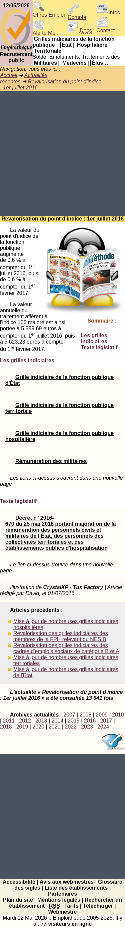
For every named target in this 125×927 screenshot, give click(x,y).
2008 (86, 715)
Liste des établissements (76, 888)
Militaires (45, 63)
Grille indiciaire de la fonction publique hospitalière (59, 436)
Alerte (45, 30)
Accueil (8, 75)
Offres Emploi (49, 12)
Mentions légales (58, 900)
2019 (22, 727)
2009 (102, 715)
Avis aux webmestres (67, 882)
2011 (9, 721)
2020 (38, 727)
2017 (106, 721)
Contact (105, 28)
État (67, 45)
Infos (108, 12)
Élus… (100, 63)
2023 (87, 727)
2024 (103, 727)
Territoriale (47, 51)
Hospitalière (92, 45)
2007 (69, 715)
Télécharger (98, 906)
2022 (71, 727)
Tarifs (71, 906)
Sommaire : (102, 321)
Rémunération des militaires (51, 461)
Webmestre (62, 912)
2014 (58, 721)
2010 (118, 715)
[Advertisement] (62, 153)
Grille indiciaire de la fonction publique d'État (59, 380)
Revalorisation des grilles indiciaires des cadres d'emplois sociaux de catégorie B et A (66, 648)
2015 (74, 721)
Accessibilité (19, 882)
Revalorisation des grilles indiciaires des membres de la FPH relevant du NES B (60, 636)
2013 (41, 721)
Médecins (74, 63)
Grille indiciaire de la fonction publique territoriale (59, 408)
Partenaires (62, 894)
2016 (90, 721)
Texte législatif (99, 347)
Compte (77, 15)
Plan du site (18, 900)
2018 (6, 727)
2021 (55, 727)
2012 (25, 721)
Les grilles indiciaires (94, 338)
